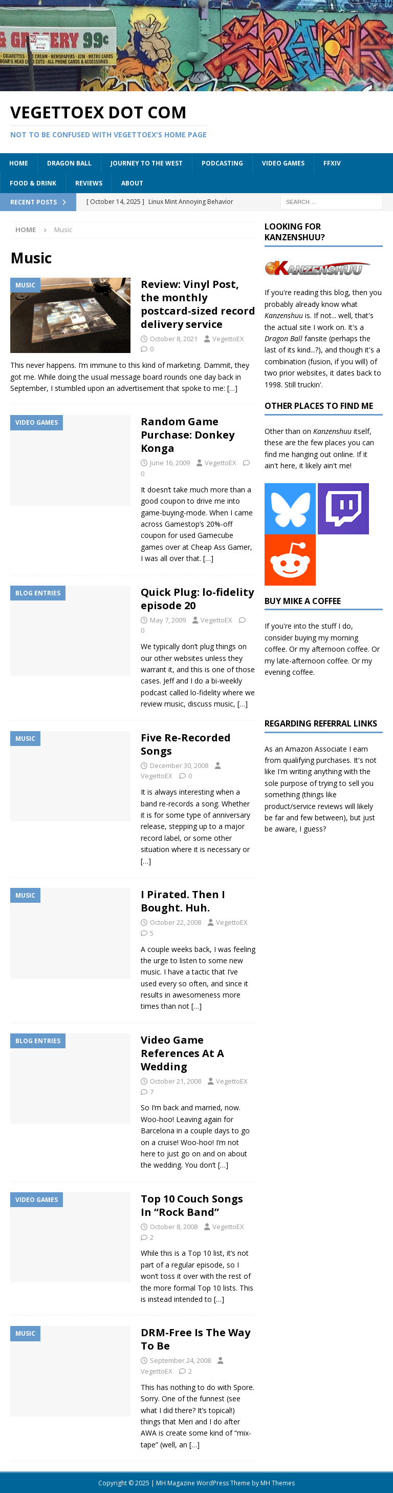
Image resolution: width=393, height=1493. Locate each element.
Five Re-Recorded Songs (186, 744)
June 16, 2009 (170, 462)
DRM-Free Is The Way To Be (195, 1339)
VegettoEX (228, 338)
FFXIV (332, 163)
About (132, 183)
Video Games (283, 163)
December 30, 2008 (179, 765)
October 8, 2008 (174, 1226)
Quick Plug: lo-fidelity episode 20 (197, 598)
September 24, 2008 (180, 1360)
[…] (232, 388)
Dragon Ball (69, 163)
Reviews (88, 183)
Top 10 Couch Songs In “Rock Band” (192, 1205)
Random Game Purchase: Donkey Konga (187, 434)
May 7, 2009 (168, 620)
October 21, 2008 (175, 1081)
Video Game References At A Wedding (182, 1053)
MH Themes (277, 1483)
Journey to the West (147, 163)
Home (18, 163)
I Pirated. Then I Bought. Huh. (183, 901)
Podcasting (222, 163)
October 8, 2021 (174, 338)
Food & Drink (33, 183)
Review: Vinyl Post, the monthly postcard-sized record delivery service (198, 304)
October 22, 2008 (175, 922)
